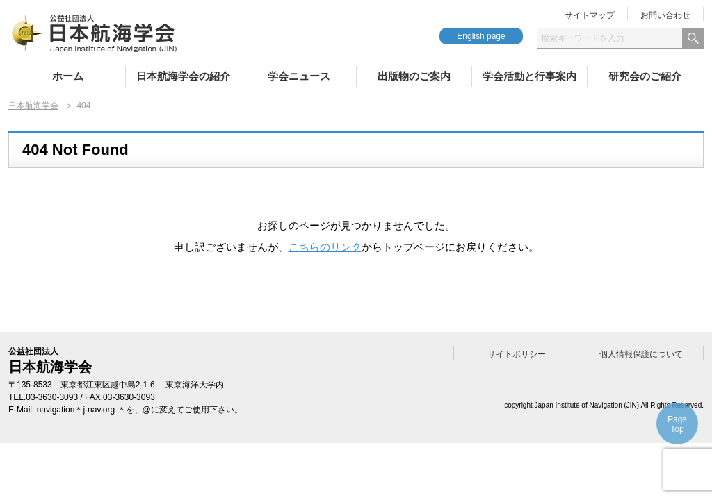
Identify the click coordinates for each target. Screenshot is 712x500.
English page (481, 36)
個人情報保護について (641, 354)
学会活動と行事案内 (529, 76)
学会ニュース (299, 76)
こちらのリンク (325, 247)
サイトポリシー (516, 354)
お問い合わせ (665, 15)
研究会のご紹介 (644, 76)
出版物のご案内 (414, 76)
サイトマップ (590, 15)
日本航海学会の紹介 (183, 76)
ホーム (67, 76)
